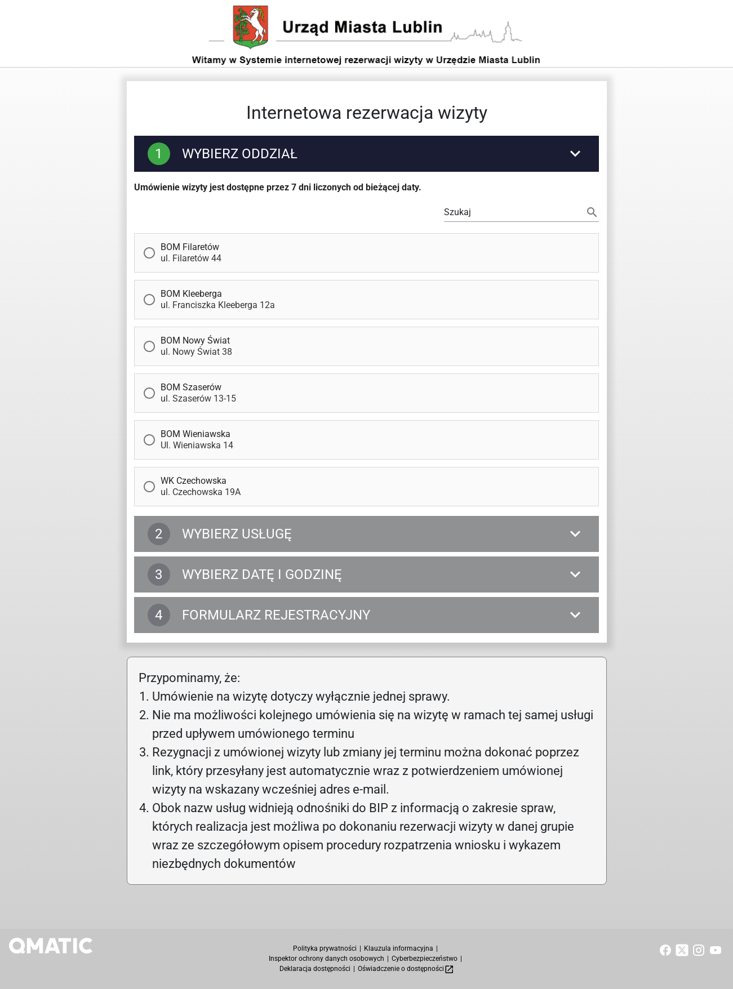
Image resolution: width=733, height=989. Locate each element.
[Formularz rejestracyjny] (367, 617)
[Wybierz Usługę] (367, 536)
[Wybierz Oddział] (367, 155)
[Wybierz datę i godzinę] (367, 576)
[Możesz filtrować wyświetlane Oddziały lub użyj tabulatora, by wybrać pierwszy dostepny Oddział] (512, 214)
